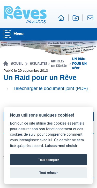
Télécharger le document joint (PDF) (50, 88)
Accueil (17, 64)
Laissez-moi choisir (61, 146)
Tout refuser (48, 173)
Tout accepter (48, 160)
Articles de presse (59, 64)
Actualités (38, 64)
